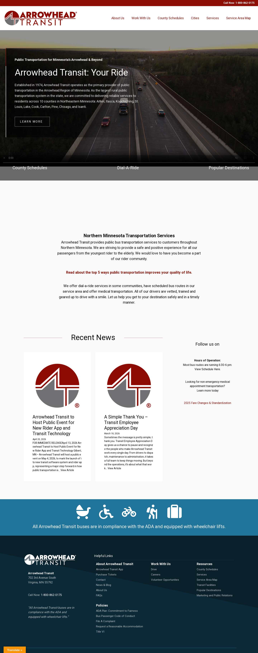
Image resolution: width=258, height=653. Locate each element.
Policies (102, 605)
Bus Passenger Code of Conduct (115, 616)
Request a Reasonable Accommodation (119, 626)
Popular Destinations (209, 590)
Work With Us (141, 18)
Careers (155, 574)
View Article (67, 470)
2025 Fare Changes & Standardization (207, 403)
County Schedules (171, 18)
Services (212, 18)
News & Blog (103, 585)
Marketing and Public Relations (215, 595)
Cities (195, 18)
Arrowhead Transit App (109, 569)
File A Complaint (105, 621)
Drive (154, 569)
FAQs (99, 595)
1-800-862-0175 (244, 2)
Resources (204, 564)
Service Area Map (238, 18)
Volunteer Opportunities (165, 579)
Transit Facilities (206, 585)
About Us (117, 18)
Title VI (100, 631)
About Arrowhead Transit (114, 564)
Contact (101, 579)
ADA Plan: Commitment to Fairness (117, 610)
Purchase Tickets (106, 574)
